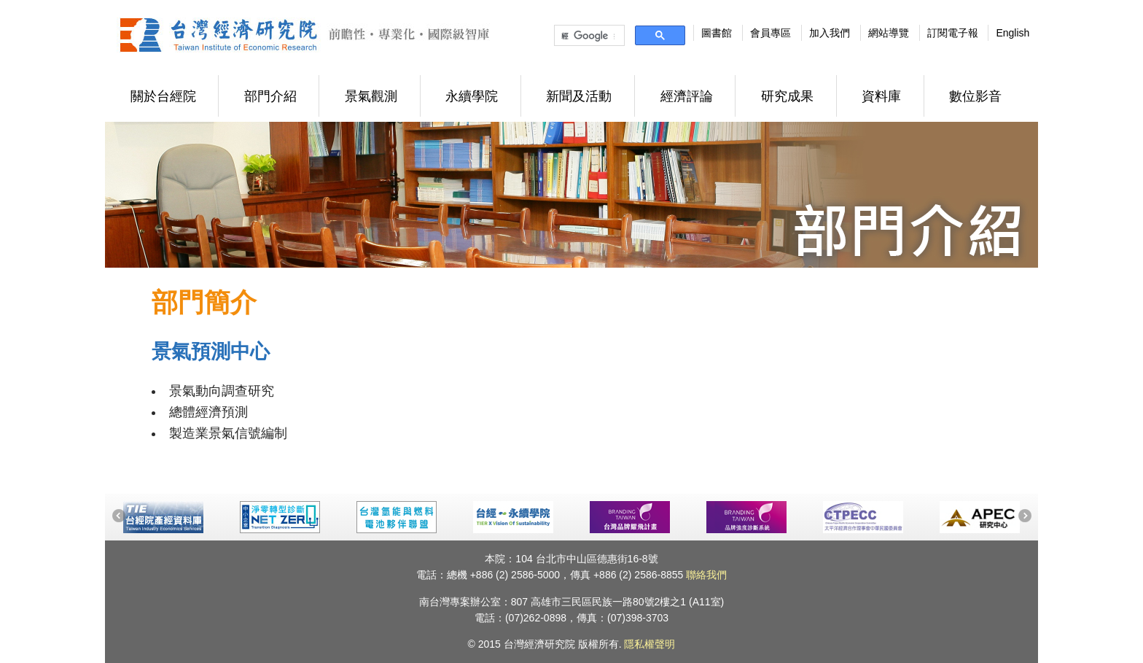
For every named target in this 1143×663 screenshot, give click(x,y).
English (1012, 33)
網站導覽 (888, 33)
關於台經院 (163, 96)
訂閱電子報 (952, 33)
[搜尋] (588, 35)
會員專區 (770, 33)
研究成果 (787, 96)
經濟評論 (686, 96)
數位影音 (975, 96)
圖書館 (716, 33)
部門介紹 (270, 96)
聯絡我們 (706, 575)
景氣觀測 (371, 96)
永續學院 (471, 96)
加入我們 (829, 33)
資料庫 (881, 96)
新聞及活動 (579, 96)
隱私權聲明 (649, 644)
